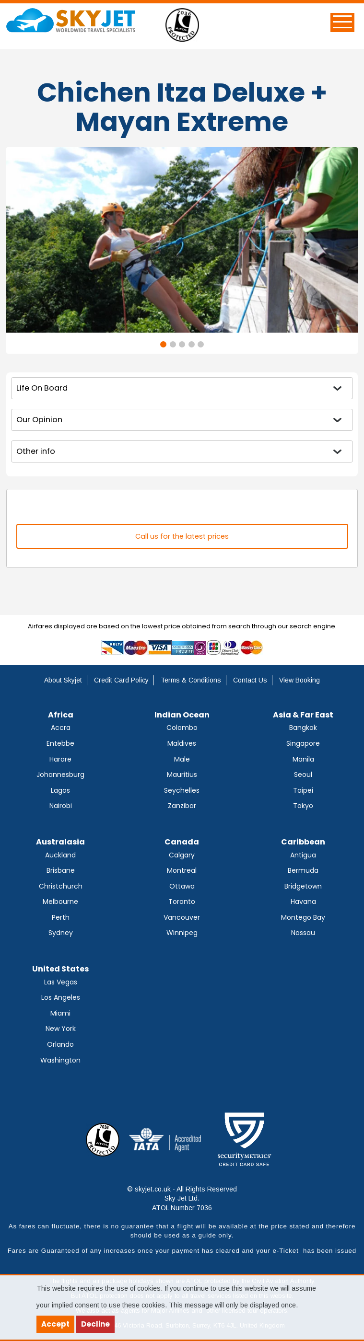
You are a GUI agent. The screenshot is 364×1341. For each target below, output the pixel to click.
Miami (60, 1013)
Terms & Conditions (191, 680)
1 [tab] (163, 344)
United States (60, 968)
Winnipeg (182, 932)
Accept (55, 1324)
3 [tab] (182, 344)
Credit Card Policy (121, 680)
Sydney (60, 932)
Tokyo (303, 805)
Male (182, 759)
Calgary (182, 855)
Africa (60, 714)
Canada (181, 841)
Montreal (182, 870)
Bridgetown (303, 886)
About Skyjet (63, 680)
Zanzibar (182, 805)
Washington (60, 1060)
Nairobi (60, 805)
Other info (35, 451)
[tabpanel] (182, 240)
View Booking (299, 680)
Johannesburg (60, 774)
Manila (303, 759)
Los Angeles (60, 997)
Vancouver (182, 917)
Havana (303, 901)
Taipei (303, 790)
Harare (60, 759)
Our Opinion (39, 419)
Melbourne (60, 901)
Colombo (182, 727)
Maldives (181, 743)
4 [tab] (191, 344)
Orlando (60, 1044)
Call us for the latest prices (182, 536)
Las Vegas (60, 982)
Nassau (303, 932)
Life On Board (42, 387)
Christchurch (60, 886)
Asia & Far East (303, 714)
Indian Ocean (182, 714)
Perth (61, 917)
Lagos (60, 790)
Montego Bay (303, 917)
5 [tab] (201, 344)
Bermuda (303, 870)
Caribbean (303, 841)
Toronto (181, 901)
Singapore (303, 743)
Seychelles (182, 790)
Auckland (60, 855)
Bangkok (303, 727)
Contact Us (250, 680)
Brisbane (61, 870)
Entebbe (60, 743)
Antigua (303, 855)
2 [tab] (173, 344)
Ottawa (182, 886)
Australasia (60, 841)
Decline (95, 1324)
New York (61, 1028)
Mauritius (182, 774)
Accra (60, 727)
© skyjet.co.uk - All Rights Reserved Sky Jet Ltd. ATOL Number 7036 (182, 1198)
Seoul (303, 774)
